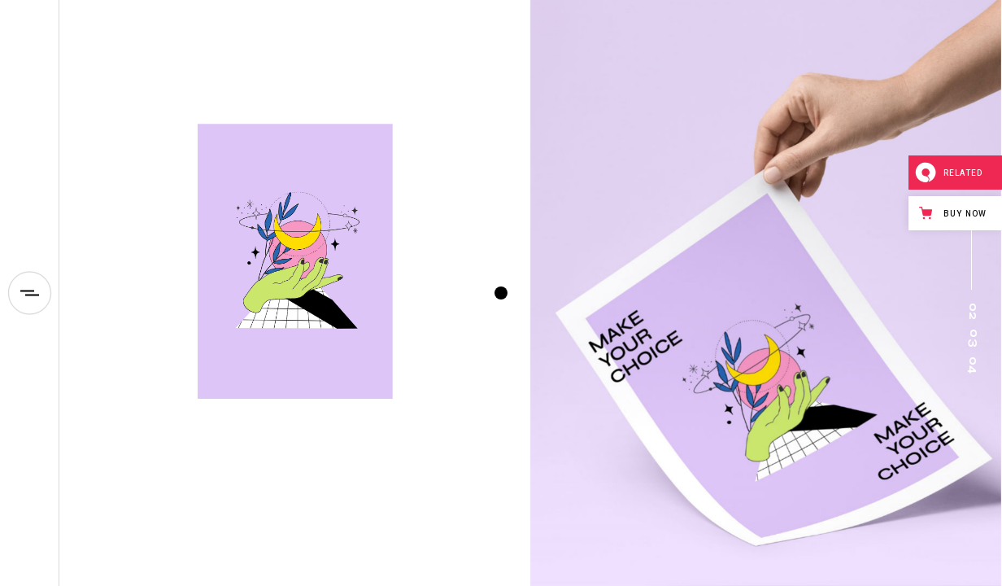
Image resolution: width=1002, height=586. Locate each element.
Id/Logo (257, 425)
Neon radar (270, 450)
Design (215, 425)
